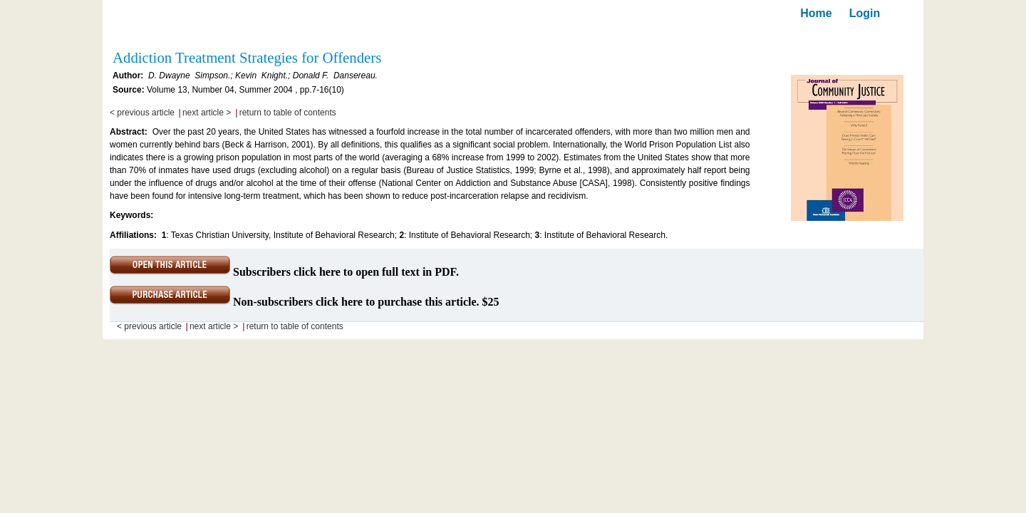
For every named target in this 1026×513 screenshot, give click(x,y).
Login (865, 13)
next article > (206, 113)
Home (815, 13)
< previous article (142, 113)
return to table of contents (287, 113)
